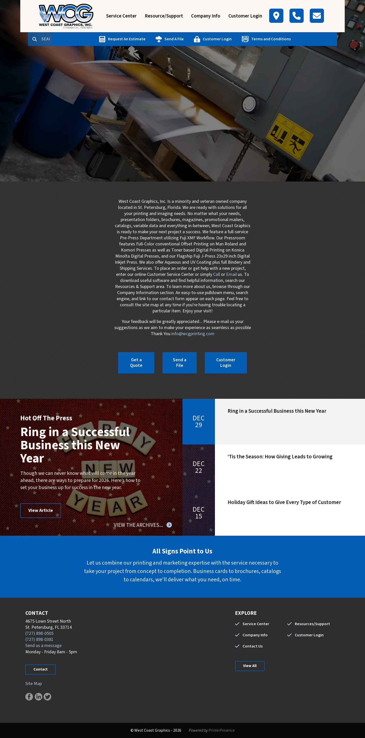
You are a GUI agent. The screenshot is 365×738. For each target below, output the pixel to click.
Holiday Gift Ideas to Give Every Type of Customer (284, 502)
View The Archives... (139, 525)
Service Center (121, 16)
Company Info (205, 16)
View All (250, 666)
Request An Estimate (146, 39)
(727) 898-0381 (39, 639)
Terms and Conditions (291, 39)
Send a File (179, 363)
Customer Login (245, 16)
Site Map (33, 683)
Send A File (194, 39)
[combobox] (67, 39)
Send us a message (43, 645)
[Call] (296, 16)
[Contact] (317, 16)
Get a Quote (136, 363)
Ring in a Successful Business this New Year (75, 445)
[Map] (276, 16)
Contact (40, 669)
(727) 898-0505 (39, 633)
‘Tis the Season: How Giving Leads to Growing (280, 456)
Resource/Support (164, 16)
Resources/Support (312, 624)
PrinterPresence (222, 730)
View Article (40, 510)
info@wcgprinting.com (192, 334)
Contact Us (253, 646)
